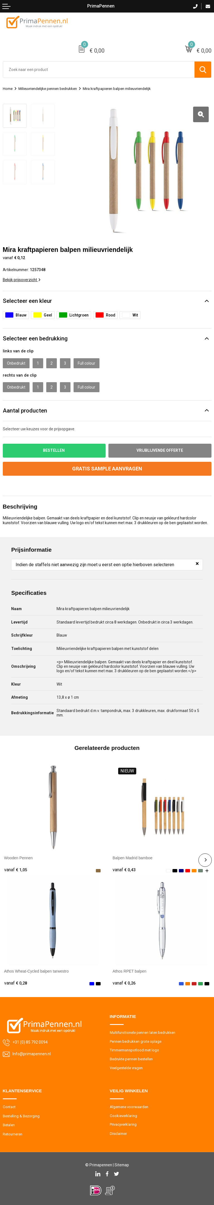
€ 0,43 (124, 869)
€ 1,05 (15, 869)
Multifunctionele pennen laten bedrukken (142, 1032)
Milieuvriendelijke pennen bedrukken (47, 89)
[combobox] (98, 70)
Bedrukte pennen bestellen (131, 1059)
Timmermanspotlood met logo (134, 1050)
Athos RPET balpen (129, 971)
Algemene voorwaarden (129, 1107)
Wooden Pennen (18, 858)
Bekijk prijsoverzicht (21, 280)
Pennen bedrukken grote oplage (135, 1041)
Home (8, 89)
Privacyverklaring (123, 1124)
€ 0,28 (15, 983)
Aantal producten (25, 410)
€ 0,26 (124, 983)
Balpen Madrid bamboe (132, 858)
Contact (9, 1107)
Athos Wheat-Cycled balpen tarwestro (36, 971)
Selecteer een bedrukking (35, 338)
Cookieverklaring (123, 1116)
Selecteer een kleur (27, 301)
